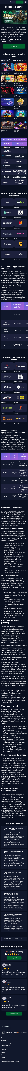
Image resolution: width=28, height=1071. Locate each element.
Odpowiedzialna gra (6, 1043)
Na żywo (12, 60)
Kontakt (3, 1057)
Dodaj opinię (14, 958)
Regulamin (4, 1040)
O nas (2, 1038)
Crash (18, 60)
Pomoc (3, 1055)
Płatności (3, 1049)
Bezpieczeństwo (5, 1045)
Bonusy (3, 1052)
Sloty (24, 60)
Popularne (5, 60)
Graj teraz (14, 46)
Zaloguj (12, 2)
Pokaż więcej (14, 1013)
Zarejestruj (20, 2)
